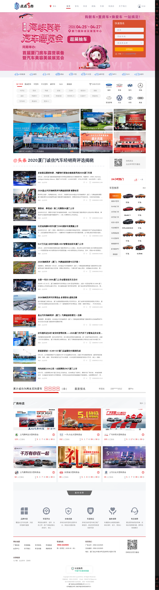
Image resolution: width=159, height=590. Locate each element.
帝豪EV (34, 96)
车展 (102, 6)
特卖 (85, 6)
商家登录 (49, 548)
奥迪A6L (95, 96)
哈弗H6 (139, 254)
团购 (94, 6)
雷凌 (34, 90)
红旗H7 (83, 96)
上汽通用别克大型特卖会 (27, 472)
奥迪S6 (34, 101)
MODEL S (70, 96)
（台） (64, 388)
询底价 (111, 6)
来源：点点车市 (42, 182)
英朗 (95, 90)
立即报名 (129, 49)
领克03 (83, 90)
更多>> (46, 101)
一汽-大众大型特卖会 (70, 435)
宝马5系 (46, 96)
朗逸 (127, 202)
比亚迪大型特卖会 (69, 472)
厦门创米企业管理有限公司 (77, 584)
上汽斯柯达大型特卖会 (27, 435)
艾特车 (28, 560)
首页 (68, 6)
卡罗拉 (22, 90)
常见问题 (38, 548)
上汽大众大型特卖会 (115, 472)
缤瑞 (58, 90)
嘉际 (22, 96)
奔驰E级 (58, 96)
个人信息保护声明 (129, 54)
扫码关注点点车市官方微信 (133, 162)
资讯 (77, 6)
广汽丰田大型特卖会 (115, 435)
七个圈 (15, 560)
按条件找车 (94, 84)
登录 (142, 6)
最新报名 (80, 388)
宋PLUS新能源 (127, 228)
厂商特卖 (16, 545)
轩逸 (139, 202)
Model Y (127, 215)
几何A (71, 90)
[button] (79, 68)
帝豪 (46, 90)
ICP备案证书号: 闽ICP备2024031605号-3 (79, 586)
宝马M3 (22, 101)
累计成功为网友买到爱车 (27, 388)
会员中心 (16, 548)
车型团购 (27, 545)
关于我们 (123, 6)
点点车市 (22, 560)
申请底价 (49, 545)
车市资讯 (38, 545)
